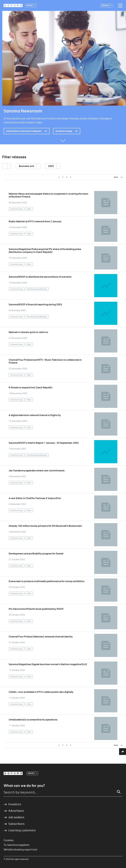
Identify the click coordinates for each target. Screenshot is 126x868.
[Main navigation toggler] (119, 6)
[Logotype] (13, 5)
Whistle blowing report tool (20, 849)
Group (29, 5)
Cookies (8, 840)
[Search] (118, 792)
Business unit (27, 166)
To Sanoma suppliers (16, 845)
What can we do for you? (24, 785)
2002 (51, 166)
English (105, 5)
